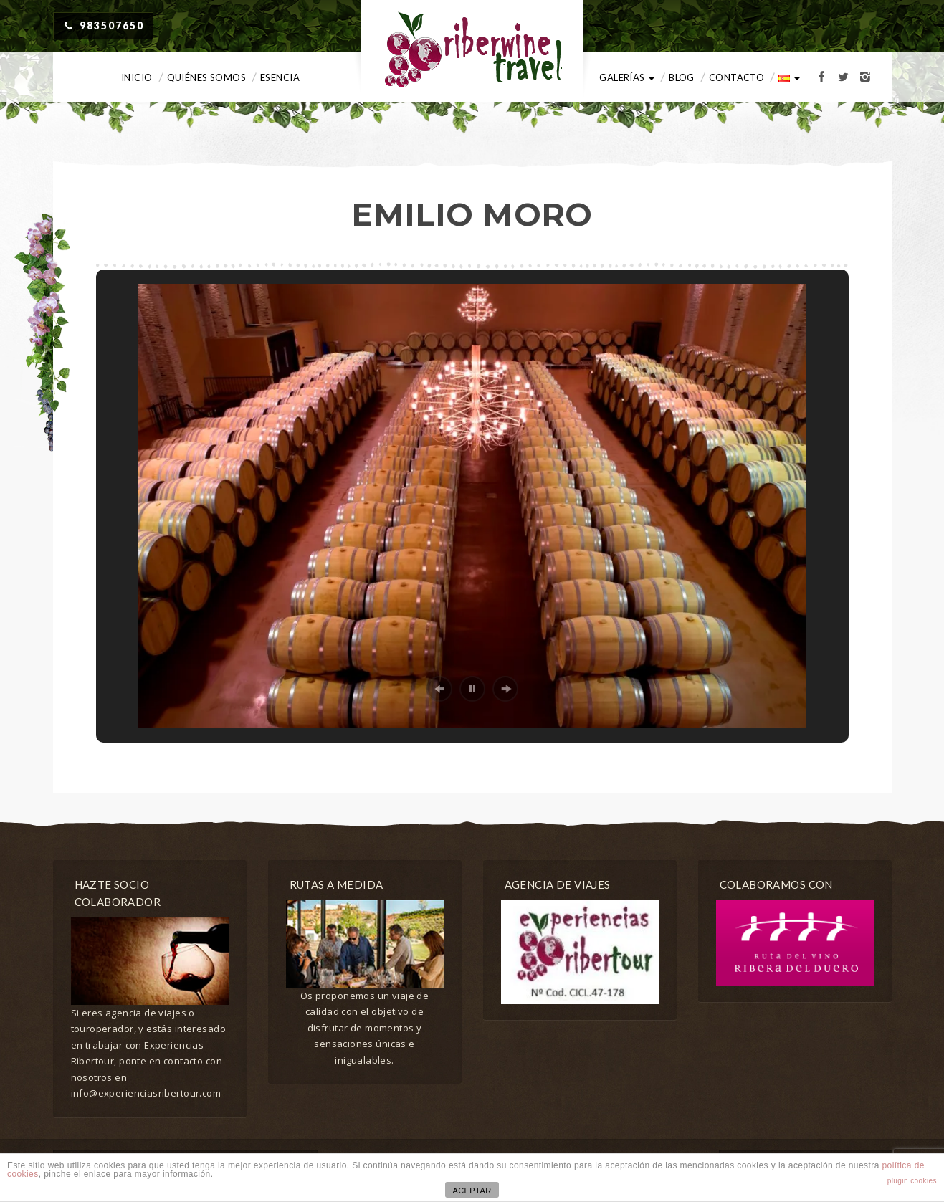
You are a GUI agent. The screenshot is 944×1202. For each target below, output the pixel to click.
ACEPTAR (471, 1190)
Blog (682, 77)
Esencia (280, 77)
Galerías (626, 77)
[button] (439, 689)
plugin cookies (912, 1181)
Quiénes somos (206, 77)
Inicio (137, 77)
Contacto (736, 77)
